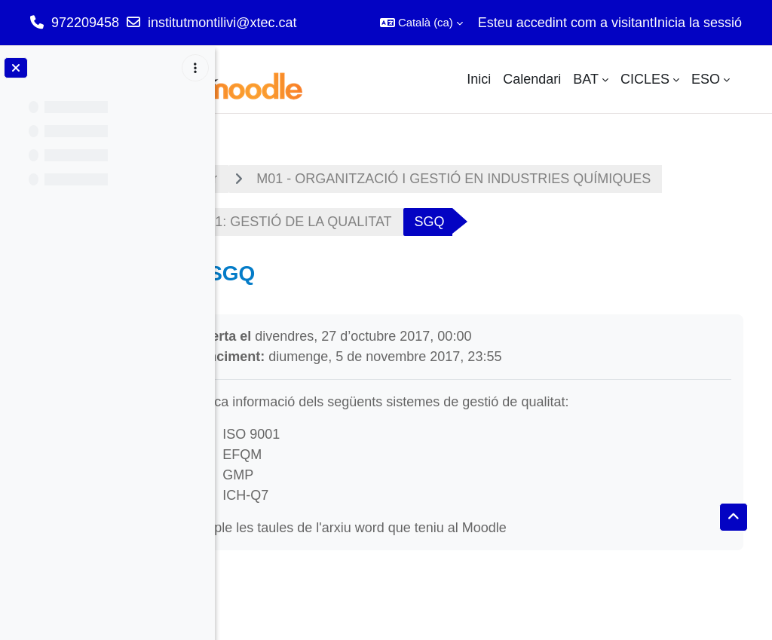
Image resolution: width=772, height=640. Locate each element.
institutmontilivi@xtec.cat (222, 22)
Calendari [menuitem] (532, 79)
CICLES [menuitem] (644, 79)
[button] (421, 22)
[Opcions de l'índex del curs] (195, 67)
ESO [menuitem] (705, 79)
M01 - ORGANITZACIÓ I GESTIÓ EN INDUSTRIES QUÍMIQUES (517, 178)
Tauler (262, 178)
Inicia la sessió (698, 22)
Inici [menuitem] (479, 79)
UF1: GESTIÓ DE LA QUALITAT (357, 221)
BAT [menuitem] (586, 79)
